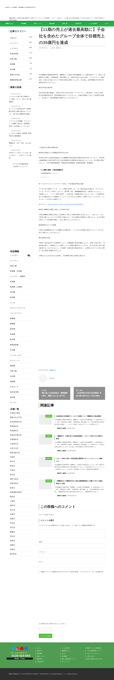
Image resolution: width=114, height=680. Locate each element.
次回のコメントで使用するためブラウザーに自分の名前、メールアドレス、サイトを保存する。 (73, 572)
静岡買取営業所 (16, 492)
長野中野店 (14, 483)
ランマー (13, 402)
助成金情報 (14, 54)
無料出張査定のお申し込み (95, 659)
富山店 (12, 510)
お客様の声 (40, 661)
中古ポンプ (14, 387)
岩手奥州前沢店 (16, 422)
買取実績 (39, 659)
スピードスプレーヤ (17, 308)
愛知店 (12, 496)
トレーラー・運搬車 (17, 276)
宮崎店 (12, 549)
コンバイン (14, 43)
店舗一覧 (39, 650)
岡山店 (12, 536)
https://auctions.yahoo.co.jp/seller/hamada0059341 (65, 204)
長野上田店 (14, 479)
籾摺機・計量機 (16, 287)
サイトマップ (66, 661)
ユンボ (12, 303)
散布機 (12, 339)
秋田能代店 (14, 426)
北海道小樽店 (15, 413)
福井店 (12, 505)
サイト (41, 562)
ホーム (39, 648)
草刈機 (12, 69)
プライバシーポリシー (93, 653)
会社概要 (64, 656)
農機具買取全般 (16, 80)
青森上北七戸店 (16, 417)
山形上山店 (14, 448)
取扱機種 (39, 653)
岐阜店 (12, 488)
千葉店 (12, 470)
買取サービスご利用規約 (94, 648)
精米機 (12, 329)
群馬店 (12, 466)
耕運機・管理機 (16, 271)
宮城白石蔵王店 (16, 435)
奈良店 (12, 523)
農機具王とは (66, 650)
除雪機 (12, 297)
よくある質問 (66, 648)
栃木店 (12, 461)
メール (42, 552)
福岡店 (12, 545)
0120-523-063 (21, 655)
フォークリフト (16, 313)
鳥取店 (12, 541)
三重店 (12, 501)
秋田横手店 (14, 431)
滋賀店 (12, 518)
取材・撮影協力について (69, 659)
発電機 (12, 334)
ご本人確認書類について (94, 650)
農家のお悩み (15, 75)
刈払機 (12, 376)
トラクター (14, 48)
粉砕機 (12, 397)
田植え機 (13, 59)
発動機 (12, 381)
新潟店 (12, 474)
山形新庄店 (14, 444)
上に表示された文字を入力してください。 (53, 623)
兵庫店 (12, 514)
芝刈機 (12, 350)
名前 (41, 542)
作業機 (12, 282)
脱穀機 (12, 366)
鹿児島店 (13, 554)
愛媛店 (12, 532)
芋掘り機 (13, 371)
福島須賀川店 (15, 453)
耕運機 (12, 64)
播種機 (12, 324)
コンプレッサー (16, 355)
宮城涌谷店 (14, 439)
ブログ (64, 653)
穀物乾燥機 (14, 345)
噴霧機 (12, 318)
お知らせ (58, 48)
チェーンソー (15, 360)
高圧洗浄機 (14, 392)
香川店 (12, 527)
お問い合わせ (91, 656)
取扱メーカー (41, 656)
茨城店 (12, 457)
